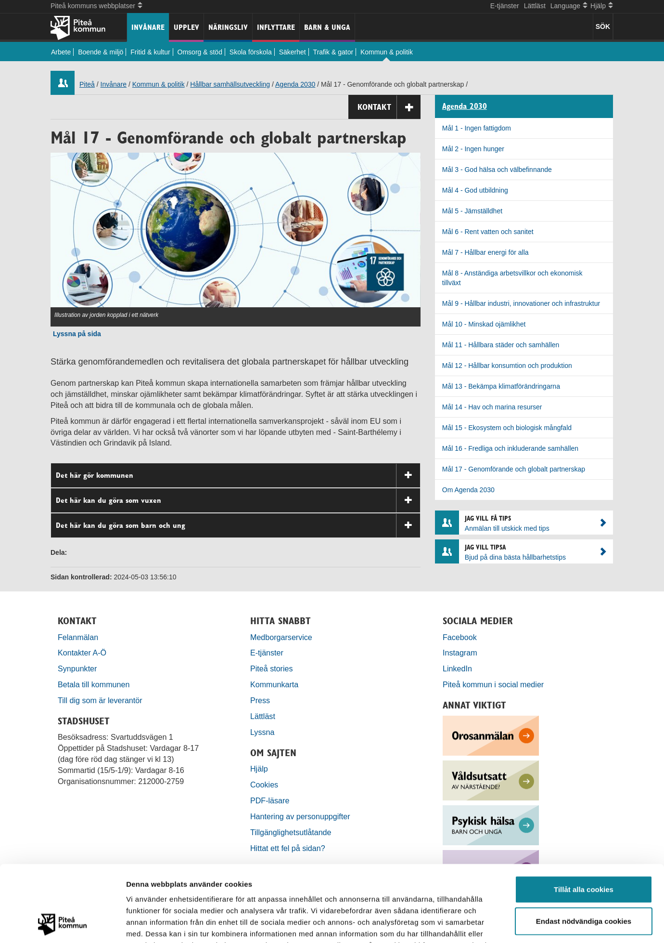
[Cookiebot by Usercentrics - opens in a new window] (62, 924)
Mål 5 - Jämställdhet (472, 211)
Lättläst (535, 6)
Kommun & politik (386, 52)
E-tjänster (504, 6)
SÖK (603, 26)
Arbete (61, 52)
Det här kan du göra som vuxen (238, 500)
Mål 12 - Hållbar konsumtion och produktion (507, 365)
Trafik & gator (333, 52)
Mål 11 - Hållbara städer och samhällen (501, 345)
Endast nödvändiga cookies (583, 849)
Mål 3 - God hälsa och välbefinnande (497, 169)
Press (260, 700)
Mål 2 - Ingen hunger (473, 149)
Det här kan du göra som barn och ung (238, 525)
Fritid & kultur (150, 52)
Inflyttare (276, 27)
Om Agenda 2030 (468, 490)
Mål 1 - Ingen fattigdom (476, 128)
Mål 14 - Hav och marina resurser (492, 407)
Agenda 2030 (295, 84)
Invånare (148, 27)
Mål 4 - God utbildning (475, 190)
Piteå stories (271, 668)
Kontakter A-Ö (82, 652)
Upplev (186, 27)
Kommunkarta (274, 684)
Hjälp (259, 768)
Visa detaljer (522, 924)
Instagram (460, 652)
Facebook (460, 637)
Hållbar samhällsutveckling (230, 84)
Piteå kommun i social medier (493, 684)
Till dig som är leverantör (101, 700)
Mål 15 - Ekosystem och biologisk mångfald (507, 428)
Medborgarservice (281, 637)
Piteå (87, 84)
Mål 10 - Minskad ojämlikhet (484, 324)
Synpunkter (77, 668)
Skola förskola (251, 52)
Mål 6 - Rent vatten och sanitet (488, 232)
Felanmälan (78, 637)
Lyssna (262, 732)
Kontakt (389, 107)
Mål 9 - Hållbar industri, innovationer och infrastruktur (521, 303)
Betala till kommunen (93, 684)
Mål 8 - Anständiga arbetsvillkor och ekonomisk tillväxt (512, 278)
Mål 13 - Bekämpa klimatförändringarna (501, 386)
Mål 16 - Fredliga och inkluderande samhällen (510, 448)
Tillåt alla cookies (583, 817)
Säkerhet (292, 52)
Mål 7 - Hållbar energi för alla (485, 252)
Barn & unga (327, 27)
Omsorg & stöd (200, 52)
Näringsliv (228, 27)
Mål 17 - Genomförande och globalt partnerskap (513, 469)
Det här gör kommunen (238, 475)
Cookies (264, 784)
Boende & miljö (100, 52)
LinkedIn (457, 668)
